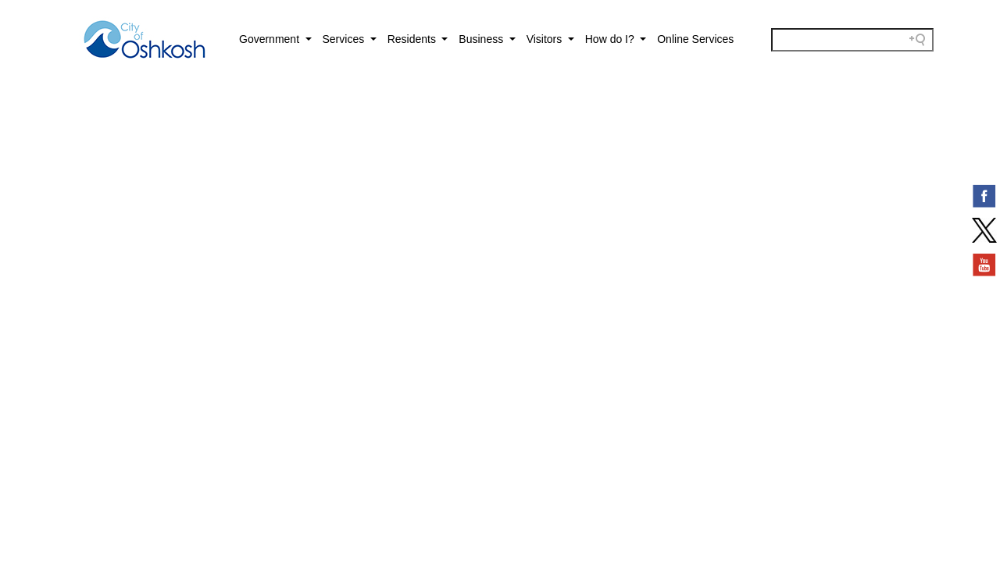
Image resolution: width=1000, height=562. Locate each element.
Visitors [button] (546, 39)
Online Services (695, 39)
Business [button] (482, 39)
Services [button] (345, 39)
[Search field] (852, 40)
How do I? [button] (611, 39)
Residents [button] (413, 39)
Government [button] (270, 39)
